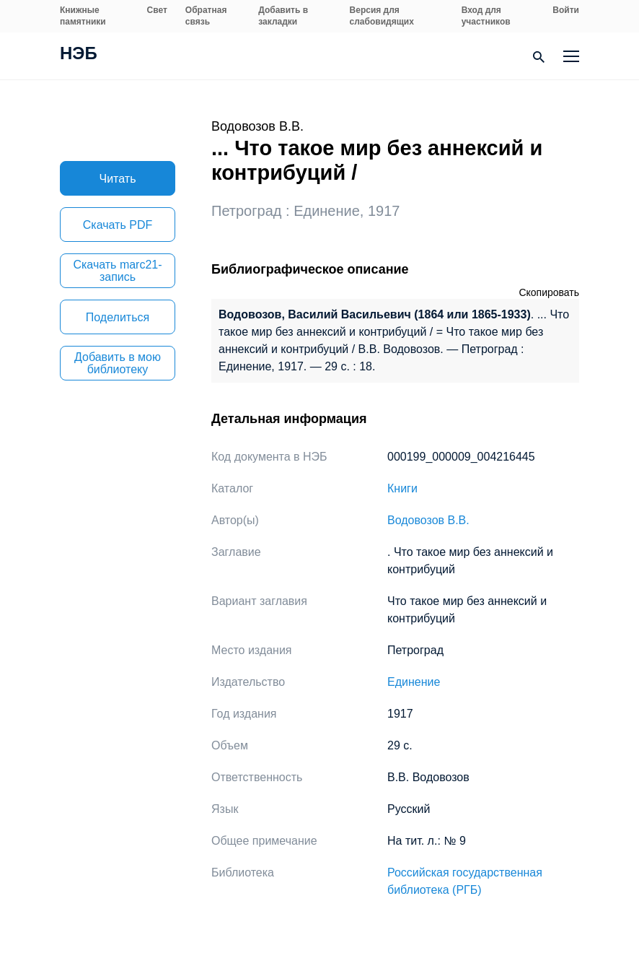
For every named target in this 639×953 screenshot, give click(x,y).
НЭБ (78, 55)
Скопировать (549, 292)
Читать (118, 179)
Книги (402, 488)
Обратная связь (206, 16)
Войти (565, 10)
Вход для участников (486, 16)
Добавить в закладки (283, 16)
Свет (157, 10)
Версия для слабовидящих (382, 16)
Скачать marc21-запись (117, 270)
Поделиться (117, 317)
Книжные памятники (83, 16)
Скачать (117, 225)
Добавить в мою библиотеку (117, 363)
